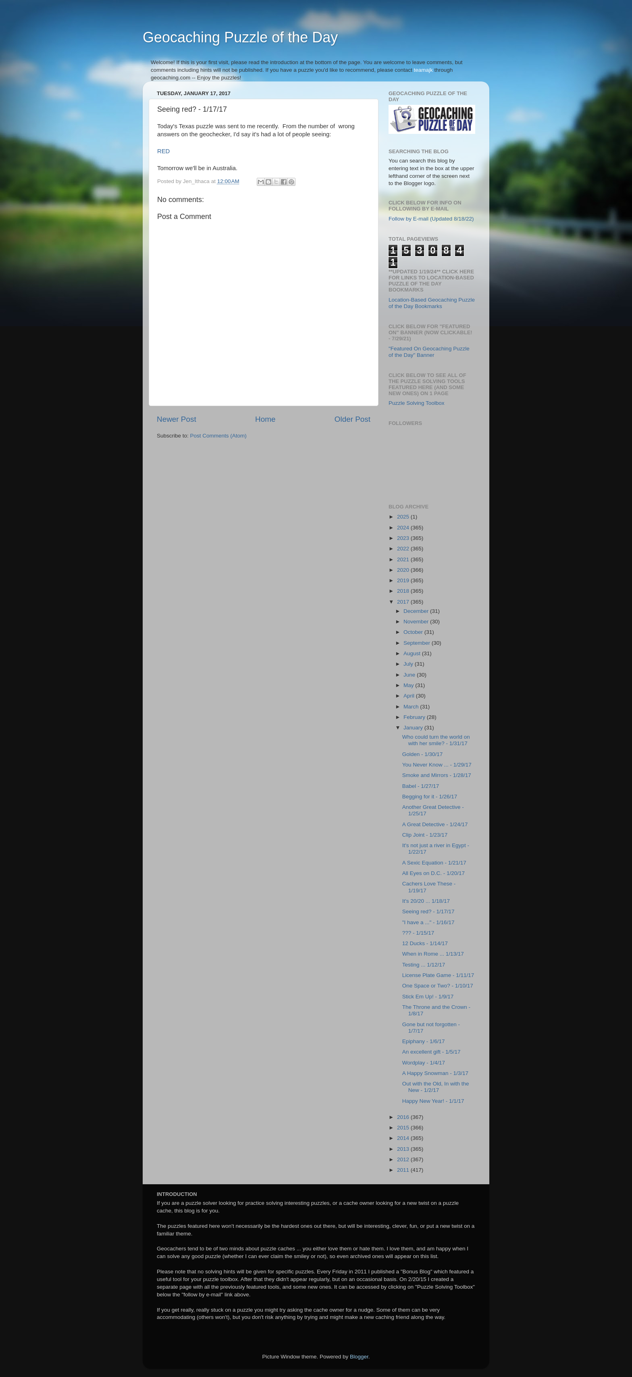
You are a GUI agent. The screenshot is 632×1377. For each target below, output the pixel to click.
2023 (404, 538)
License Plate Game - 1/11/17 (438, 975)
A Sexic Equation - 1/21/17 (434, 863)
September (417, 643)
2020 (404, 570)
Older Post (352, 419)
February (415, 717)
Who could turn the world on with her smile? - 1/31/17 (436, 740)
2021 (404, 559)
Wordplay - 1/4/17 (423, 1063)
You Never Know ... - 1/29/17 (437, 765)
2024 (404, 528)
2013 (404, 1149)
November (416, 622)
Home (265, 419)
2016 (404, 1117)
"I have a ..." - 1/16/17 (428, 922)
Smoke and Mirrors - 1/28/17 (436, 775)
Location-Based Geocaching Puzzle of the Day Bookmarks (432, 303)
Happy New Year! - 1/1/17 (433, 1101)
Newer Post (176, 419)
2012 (404, 1159)
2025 (404, 517)
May (409, 685)
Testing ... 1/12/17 (423, 965)
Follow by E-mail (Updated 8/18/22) (431, 219)
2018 (404, 591)
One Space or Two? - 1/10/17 (437, 986)
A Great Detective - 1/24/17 (435, 824)
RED (163, 151)
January (413, 728)
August (412, 653)
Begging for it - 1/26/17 (429, 797)
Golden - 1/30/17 (422, 754)
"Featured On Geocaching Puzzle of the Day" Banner (429, 352)
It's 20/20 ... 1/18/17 (426, 901)
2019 (404, 580)
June (410, 675)
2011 (404, 1170)
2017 (404, 602)
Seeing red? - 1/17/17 (428, 911)
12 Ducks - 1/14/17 (425, 943)
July (409, 664)
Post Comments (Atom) (218, 436)
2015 (404, 1128)
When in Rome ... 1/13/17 (433, 954)
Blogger (359, 1357)
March (411, 707)
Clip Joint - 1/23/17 (425, 835)
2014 (404, 1138)
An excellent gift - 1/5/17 (431, 1052)
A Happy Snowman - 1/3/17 (435, 1073)
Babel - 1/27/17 (420, 786)
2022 (404, 549)
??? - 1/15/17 (418, 933)
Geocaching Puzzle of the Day (240, 37)
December (416, 611)
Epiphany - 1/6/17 (423, 1041)
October (413, 632)
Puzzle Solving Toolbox (417, 403)
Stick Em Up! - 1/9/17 (428, 997)
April (409, 696)
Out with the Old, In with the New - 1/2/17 (435, 1087)
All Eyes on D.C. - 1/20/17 (433, 873)
